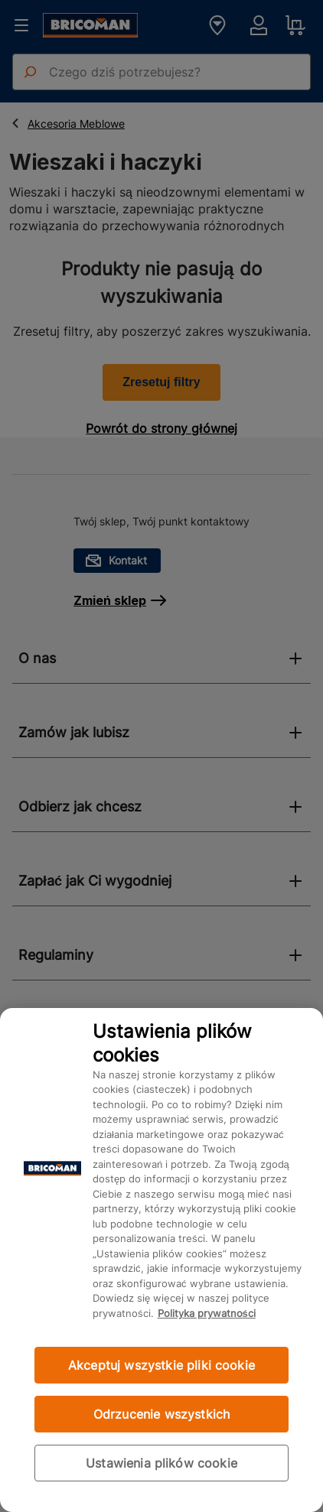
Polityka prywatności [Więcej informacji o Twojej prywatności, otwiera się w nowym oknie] (207, 1313)
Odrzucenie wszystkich (161, 1414)
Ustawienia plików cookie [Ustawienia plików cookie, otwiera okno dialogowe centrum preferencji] (161, 1463)
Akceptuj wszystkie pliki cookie (161, 1365)
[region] (161, 1260)
